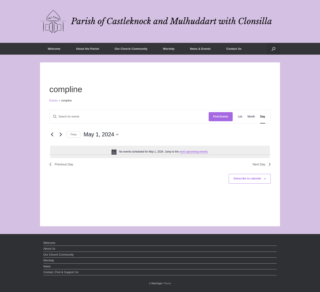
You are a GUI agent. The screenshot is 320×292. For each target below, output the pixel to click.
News (47, 266)
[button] (273, 49)
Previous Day (61, 164)
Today (73, 134)
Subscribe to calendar (247, 178)
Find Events (220, 116)
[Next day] (60, 134)
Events (53, 100)
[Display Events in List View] (240, 116)
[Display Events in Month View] (251, 116)
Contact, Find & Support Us (60, 272)
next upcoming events (194, 151)
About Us (49, 248)
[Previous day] (52, 134)
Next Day (261, 164)
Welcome (54, 48)
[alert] (160, 152)
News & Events (200, 48)
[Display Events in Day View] (262, 116)
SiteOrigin (156, 283)
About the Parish (87, 48)
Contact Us (234, 48)
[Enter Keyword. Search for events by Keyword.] (129, 116)
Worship (168, 48)
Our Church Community (131, 48)
